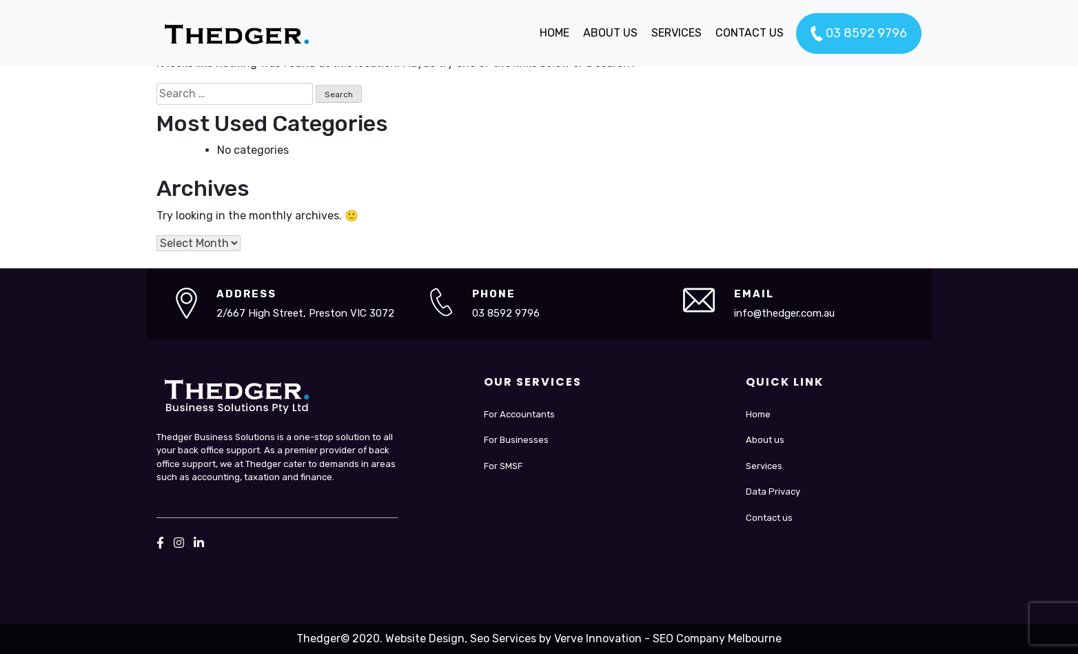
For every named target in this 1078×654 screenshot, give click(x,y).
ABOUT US (610, 32)
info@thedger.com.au (784, 313)
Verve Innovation (598, 638)
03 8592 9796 (859, 34)
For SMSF (503, 466)
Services (764, 466)
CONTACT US (749, 32)
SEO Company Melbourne (717, 638)
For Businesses (516, 440)
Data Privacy (773, 491)
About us (765, 440)
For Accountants (519, 414)
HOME (554, 32)
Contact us (769, 518)
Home (758, 414)
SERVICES (676, 32)
